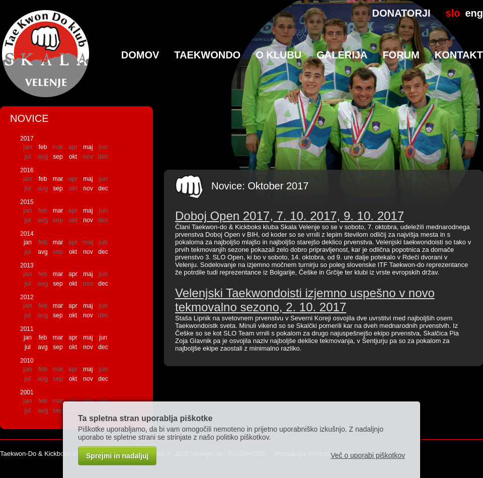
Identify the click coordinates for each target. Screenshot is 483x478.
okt (73, 156)
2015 (27, 202)
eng (474, 13)
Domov (140, 54)
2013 (27, 265)
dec (103, 188)
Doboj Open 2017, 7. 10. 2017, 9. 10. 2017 (289, 216)
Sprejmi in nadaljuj (117, 456)
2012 (27, 297)
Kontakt (459, 54)
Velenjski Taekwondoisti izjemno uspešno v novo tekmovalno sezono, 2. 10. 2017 (305, 300)
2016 (27, 170)
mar (58, 178)
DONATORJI (401, 13)
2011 (27, 328)
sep (57, 156)
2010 (27, 360)
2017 (27, 138)
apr (72, 274)
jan (28, 242)
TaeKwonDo (207, 54)
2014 (27, 233)
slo (453, 13)
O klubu (278, 54)
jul (28, 347)
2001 (27, 392)
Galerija (341, 54)
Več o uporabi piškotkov (368, 455)
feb (43, 147)
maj (88, 147)
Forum (400, 54)
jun (103, 337)
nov (88, 188)
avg (42, 251)
